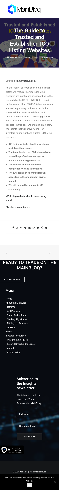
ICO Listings (33, 57)
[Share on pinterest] (25, 228)
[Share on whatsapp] (34, 228)
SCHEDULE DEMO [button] (12, 279)
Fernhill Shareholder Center (21, 344)
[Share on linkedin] (29, 228)
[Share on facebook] (13, 228)
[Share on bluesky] (38, 228)
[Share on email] (46, 228)
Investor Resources (16, 335)
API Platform (13, 311)
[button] (52, 9)
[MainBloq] (27, 9)
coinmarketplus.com (25, 80)
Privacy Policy (13, 352)
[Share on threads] (21, 228)
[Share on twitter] (17, 228)
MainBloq (48, 57)
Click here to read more (18, 207)
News (9, 331)
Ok (29, 485)
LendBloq (11, 327)
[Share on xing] (42, 228)
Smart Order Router (17, 315)
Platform (10, 306)
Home (9, 298)
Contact (10, 348)
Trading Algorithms (17, 319)
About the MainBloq (16, 302)
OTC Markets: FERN (17, 339)
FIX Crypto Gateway (17, 323)
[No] (55, 482)
